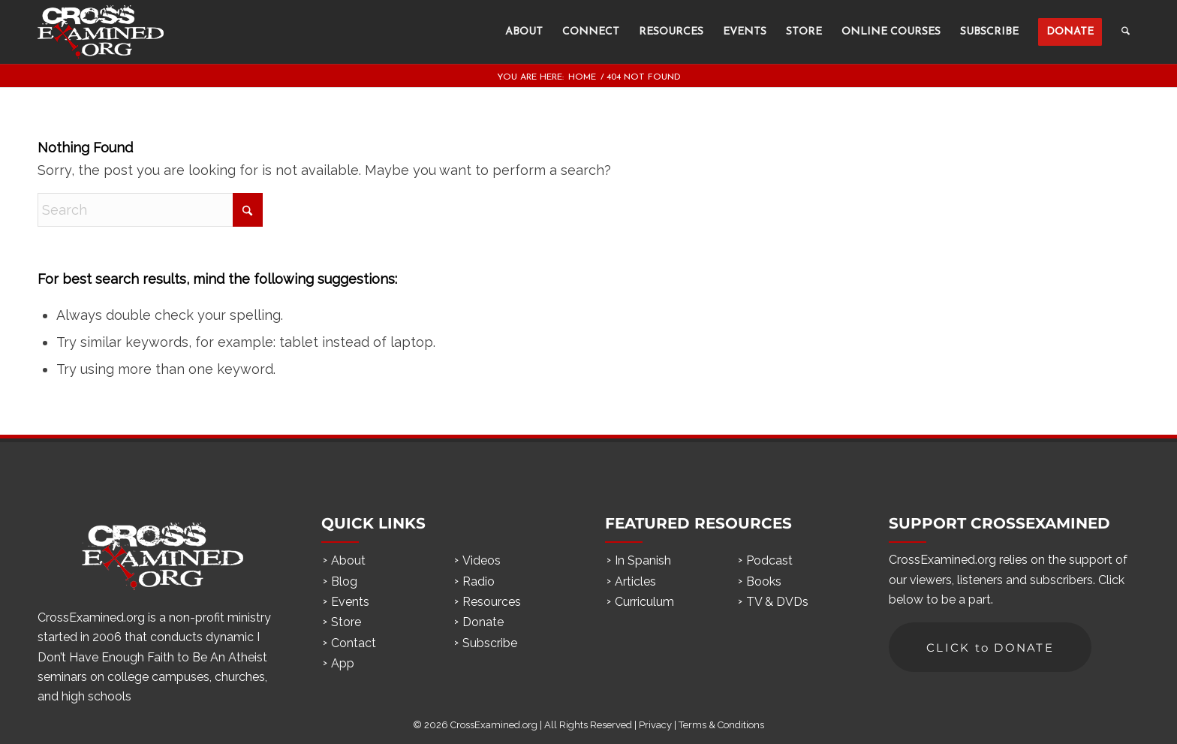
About (348, 560)
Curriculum (644, 602)
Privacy (655, 724)
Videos (481, 560)
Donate (483, 622)
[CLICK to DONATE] (990, 647)
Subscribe (489, 643)
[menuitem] (523, 32)
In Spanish (643, 560)
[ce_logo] (101, 32)
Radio (478, 581)
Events (350, 602)
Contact (353, 643)
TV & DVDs (777, 602)
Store (346, 622)
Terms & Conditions (721, 724)
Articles (635, 581)
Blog (344, 581)
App (342, 663)
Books (763, 581)
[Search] (1125, 32)
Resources (491, 602)
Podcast (769, 560)
